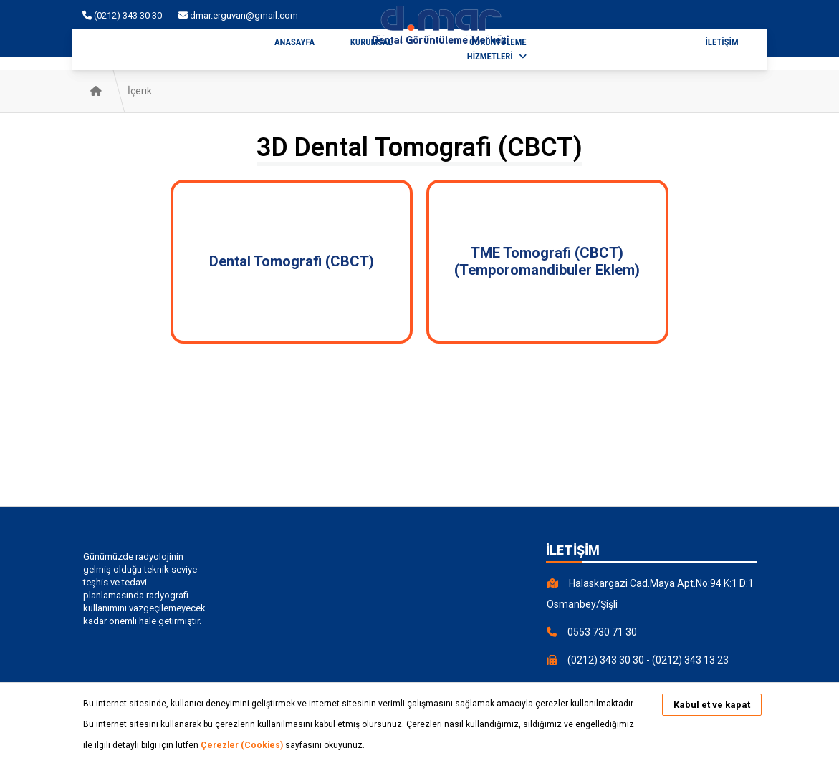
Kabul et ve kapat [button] (711, 704)
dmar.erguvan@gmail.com (238, 15)
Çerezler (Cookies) (242, 745)
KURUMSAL (371, 42)
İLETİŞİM (721, 42)
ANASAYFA (294, 42)
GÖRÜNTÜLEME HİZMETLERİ (497, 49)
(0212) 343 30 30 (123, 15)
